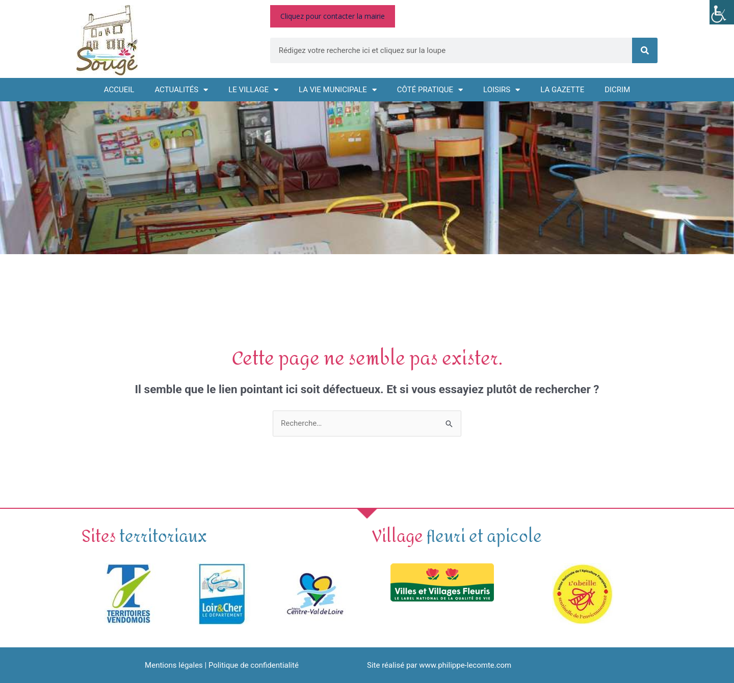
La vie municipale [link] (338, 90)
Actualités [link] (181, 90)
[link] (722, 12)
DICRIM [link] (617, 89)
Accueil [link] (119, 89)
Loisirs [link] (501, 90)
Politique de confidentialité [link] (253, 665)
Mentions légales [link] (174, 665)
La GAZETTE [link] (562, 89)
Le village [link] (253, 90)
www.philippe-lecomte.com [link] (465, 665)
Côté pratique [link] (430, 90)
